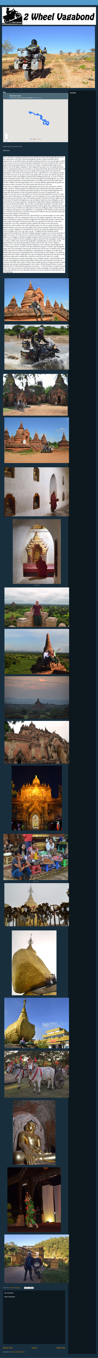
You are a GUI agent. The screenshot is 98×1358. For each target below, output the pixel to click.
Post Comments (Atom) (18, 1352)
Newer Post (8, 1348)
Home (34, 1348)
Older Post (60, 1348)
